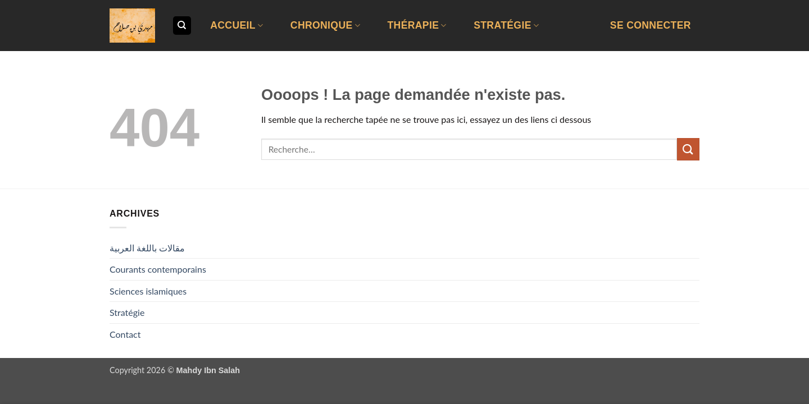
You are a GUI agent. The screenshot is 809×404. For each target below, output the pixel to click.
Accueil (236, 25)
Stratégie (506, 25)
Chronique (325, 25)
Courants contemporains (158, 269)
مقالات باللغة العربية (147, 247)
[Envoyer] (688, 149)
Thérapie (416, 25)
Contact (125, 334)
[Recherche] (182, 25)
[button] (650, 25)
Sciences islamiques (148, 291)
